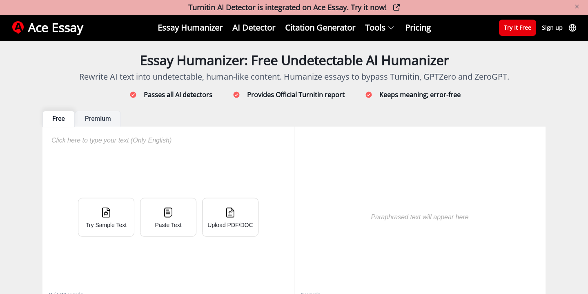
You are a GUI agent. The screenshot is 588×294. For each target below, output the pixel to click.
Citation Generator (320, 27)
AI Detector (253, 27)
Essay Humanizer (190, 27)
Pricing (418, 27)
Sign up (552, 27)
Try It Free (517, 27)
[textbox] (415, 208)
